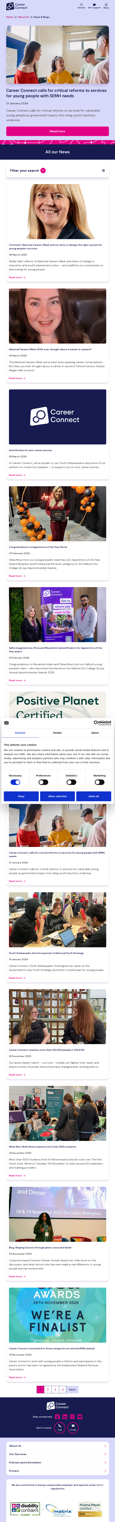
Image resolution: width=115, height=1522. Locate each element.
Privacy (14, 1471)
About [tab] (95, 732)
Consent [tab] (20, 732)
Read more (17, 277)
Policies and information (25, 1462)
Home (9, 17)
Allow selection (57, 796)
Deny (21, 796)
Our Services (18, 1454)
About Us (22, 17)
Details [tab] (57, 732)
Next (72, 1389)
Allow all (93, 796)
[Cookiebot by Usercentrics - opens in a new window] (96, 723)
